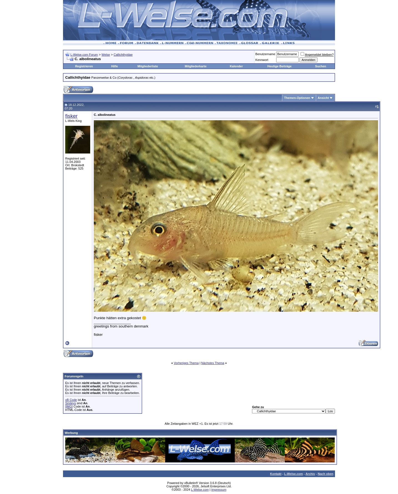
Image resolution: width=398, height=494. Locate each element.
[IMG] (69, 406)
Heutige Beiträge (279, 66)
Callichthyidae (123, 54)
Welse (106, 54)
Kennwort (261, 60)
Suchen (320, 66)
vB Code (71, 399)
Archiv (310, 473)
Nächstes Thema (212, 363)
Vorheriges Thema (186, 363)
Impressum (218, 489)
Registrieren (84, 66)
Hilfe (114, 66)
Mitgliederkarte (195, 66)
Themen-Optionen (297, 97)
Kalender (236, 66)
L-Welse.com (293, 473)
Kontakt (275, 473)
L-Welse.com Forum (84, 54)
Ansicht (323, 97)
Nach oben (325, 473)
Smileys (70, 403)
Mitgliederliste (147, 66)
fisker (71, 116)
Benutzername (265, 54)
